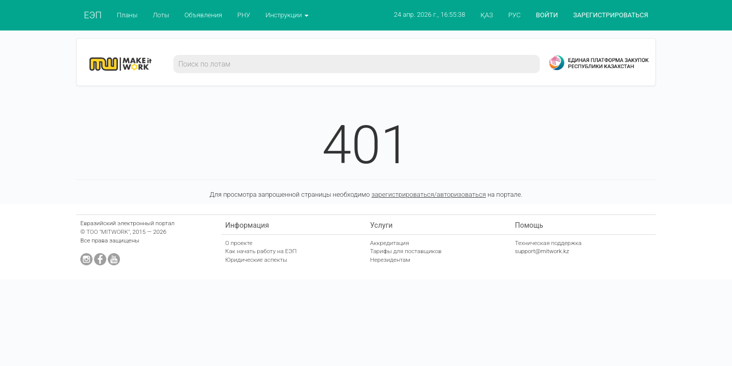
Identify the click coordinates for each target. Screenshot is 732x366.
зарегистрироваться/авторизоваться (429, 194)
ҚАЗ (486, 15)
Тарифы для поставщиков (406, 251)
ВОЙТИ (547, 15)
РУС (514, 15)
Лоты (160, 15)
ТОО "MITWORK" (108, 231)
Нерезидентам (390, 259)
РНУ (243, 15)
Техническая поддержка (548, 243)
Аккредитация (389, 243)
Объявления (203, 15)
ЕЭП (93, 15)
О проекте (239, 243)
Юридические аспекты (256, 259)
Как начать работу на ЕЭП (260, 251)
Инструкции (287, 15)
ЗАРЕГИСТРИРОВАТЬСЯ (610, 15)
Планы (127, 15)
